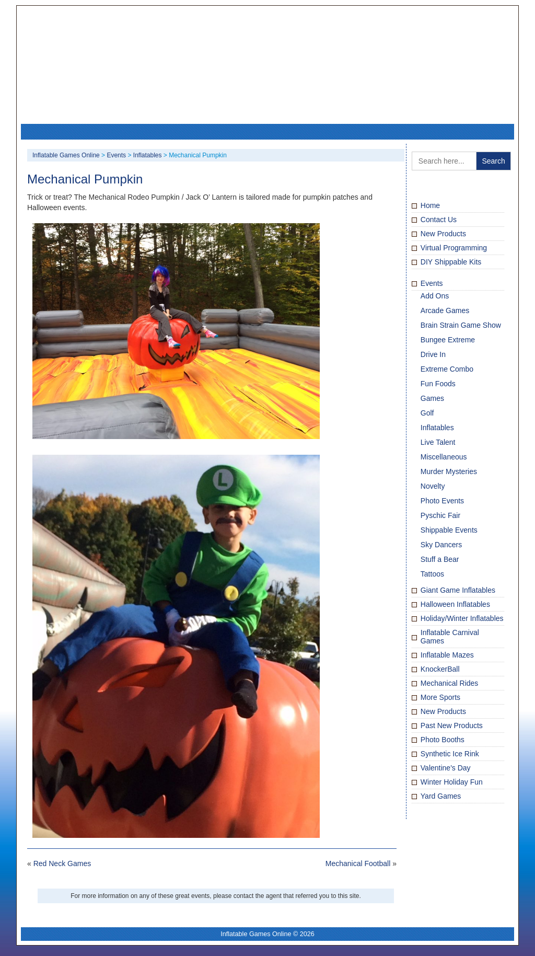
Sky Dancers (441, 544)
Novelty (433, 486)
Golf (427, 413)
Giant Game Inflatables (458, 590)
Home (430, 205)
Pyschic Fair (440, 515)
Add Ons (435, 296)
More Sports (440, 697)
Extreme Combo (447, 369)
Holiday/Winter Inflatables (462, 618)
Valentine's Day (446, 768)
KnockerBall (440, 669)
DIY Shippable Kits (451, 262)
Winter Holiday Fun (452, 782)
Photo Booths (442, 739)
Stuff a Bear (440, 559)
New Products (443, 233)
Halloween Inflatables (455, 604)
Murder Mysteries (449, 471)
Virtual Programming (454, 248)
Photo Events (442, 501)
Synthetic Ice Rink (450, 754)
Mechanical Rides (450, 683)
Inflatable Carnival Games (450, 636)
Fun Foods (438, 383)
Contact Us (439, 219)
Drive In (433, 354)
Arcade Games (445, 310)
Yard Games (441, 796)
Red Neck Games (62, 863)
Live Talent (438, 442)
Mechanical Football (358, 863)
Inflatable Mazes (447, 655)
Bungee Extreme (448, 340)
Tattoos (432, 574)
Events (432, 283)
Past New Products (452, 725)
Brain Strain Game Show (461, 325)
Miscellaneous (444, 457)
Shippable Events (449, 530)
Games (432, 398)
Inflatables (437, 427)
